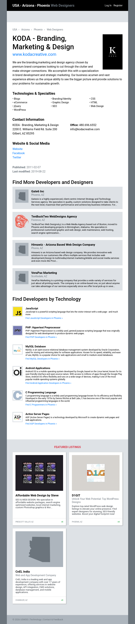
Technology (35, 619)
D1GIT (76, 495)
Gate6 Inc (37, 191)
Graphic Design (60, 102)
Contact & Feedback (53, 619)
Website (17, 149)
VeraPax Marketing (44, 273)
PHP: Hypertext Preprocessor (42, 327)
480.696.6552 (87, 125)
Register (118, 5)
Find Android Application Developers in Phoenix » (48, 383)
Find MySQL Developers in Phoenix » (42, 359)
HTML (94, 102)
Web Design (97, 106)
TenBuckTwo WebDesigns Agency (54, 216)
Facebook (18, 153)
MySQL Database (35, 346)
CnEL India (22, 571)
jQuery (17, 106)
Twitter (16, 157)
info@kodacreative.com (85, 129)
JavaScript (31, 308)
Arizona (28, 5)
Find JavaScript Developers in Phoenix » (44, 318)
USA (16, 5)
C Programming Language (40, 392)
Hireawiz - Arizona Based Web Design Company (63, 244)
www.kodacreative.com (34, 54)
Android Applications (37, 368)
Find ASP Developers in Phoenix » (41, 424)
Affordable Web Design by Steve (37, 495)
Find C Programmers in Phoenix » (41, 405)
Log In (108, 5)
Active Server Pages (37, 414)
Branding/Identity (61, 98)
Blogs (17, 98)
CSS (93, 98)
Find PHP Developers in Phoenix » (41, 337)
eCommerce (20, 102)
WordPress (20, 109)
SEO (54, 106)
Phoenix (55, 5)
